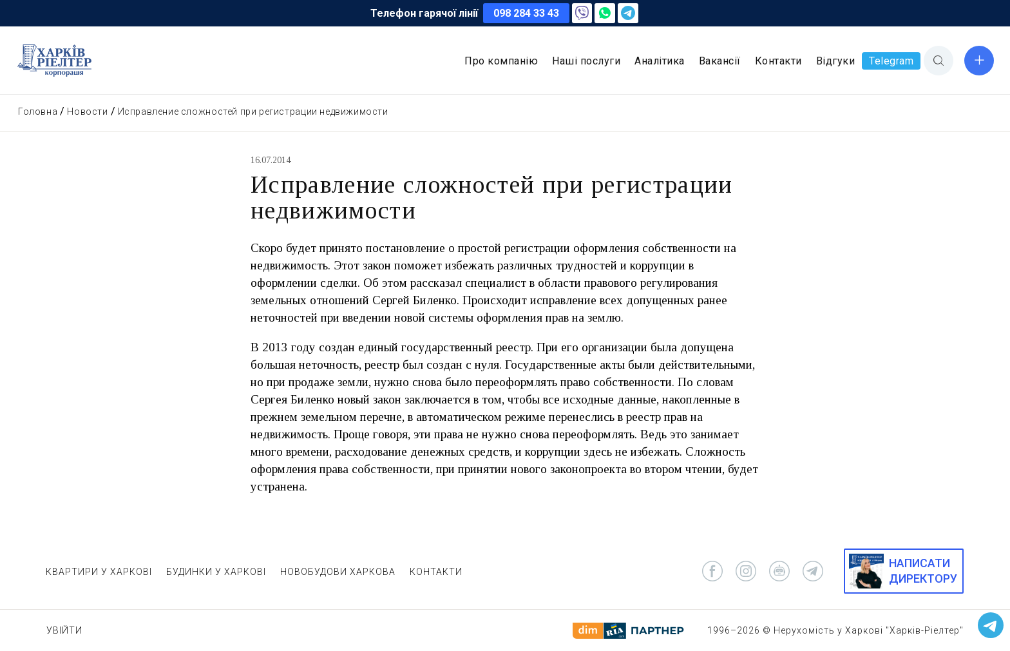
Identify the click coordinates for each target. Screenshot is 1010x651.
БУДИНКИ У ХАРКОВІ (216, 572)
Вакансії (720, 61)
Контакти (778, 61)
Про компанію (501, 61)
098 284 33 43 (526, 13)
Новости (87, 111)
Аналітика (659, 61)
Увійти (64, 630)
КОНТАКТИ (436, 572)
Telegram (891, 61)
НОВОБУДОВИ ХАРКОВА (337, 572)
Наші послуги (586, 61)
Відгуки (835, 61)
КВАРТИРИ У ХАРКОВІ (99, 572)
